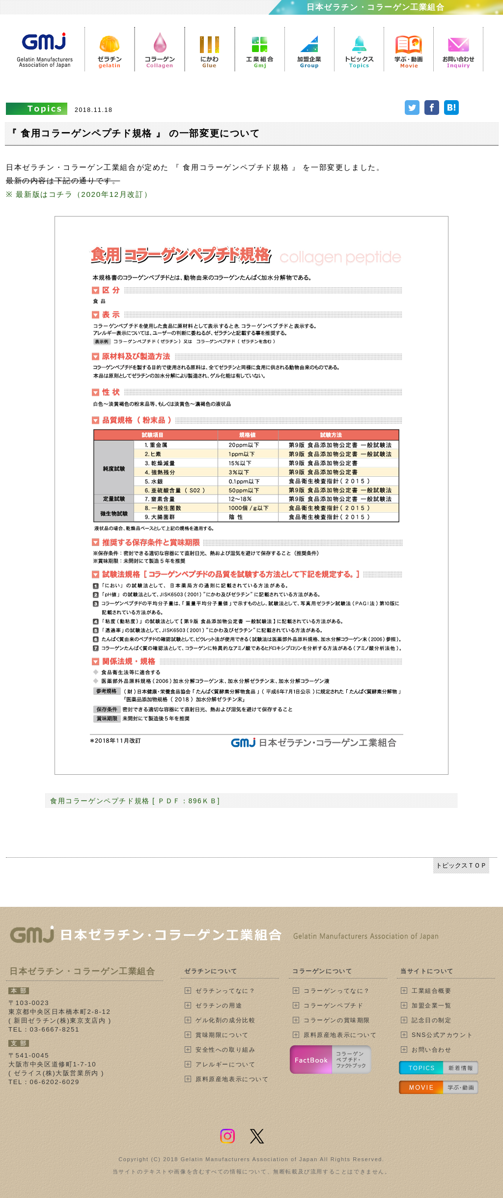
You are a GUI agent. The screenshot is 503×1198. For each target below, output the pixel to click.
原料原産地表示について (232, 1079)
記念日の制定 (432, 1020)
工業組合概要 (432, 990)
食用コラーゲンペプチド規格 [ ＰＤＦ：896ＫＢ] (135, 801)
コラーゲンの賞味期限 (337, 1020)
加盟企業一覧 (432, 1005)
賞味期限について (222, 1035)
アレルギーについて (225, 1064)
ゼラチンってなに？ (225, 990)
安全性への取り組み (225, 1049)
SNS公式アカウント (442, 1035)
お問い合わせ (432, 1049)
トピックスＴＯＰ (461, 865)
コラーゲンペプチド (333, 1005)
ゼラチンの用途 (219, 1005)
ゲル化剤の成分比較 (225, 1020)
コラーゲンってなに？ (337, 990)
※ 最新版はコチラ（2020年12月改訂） (79, 194)
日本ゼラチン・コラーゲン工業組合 (376, 7)
